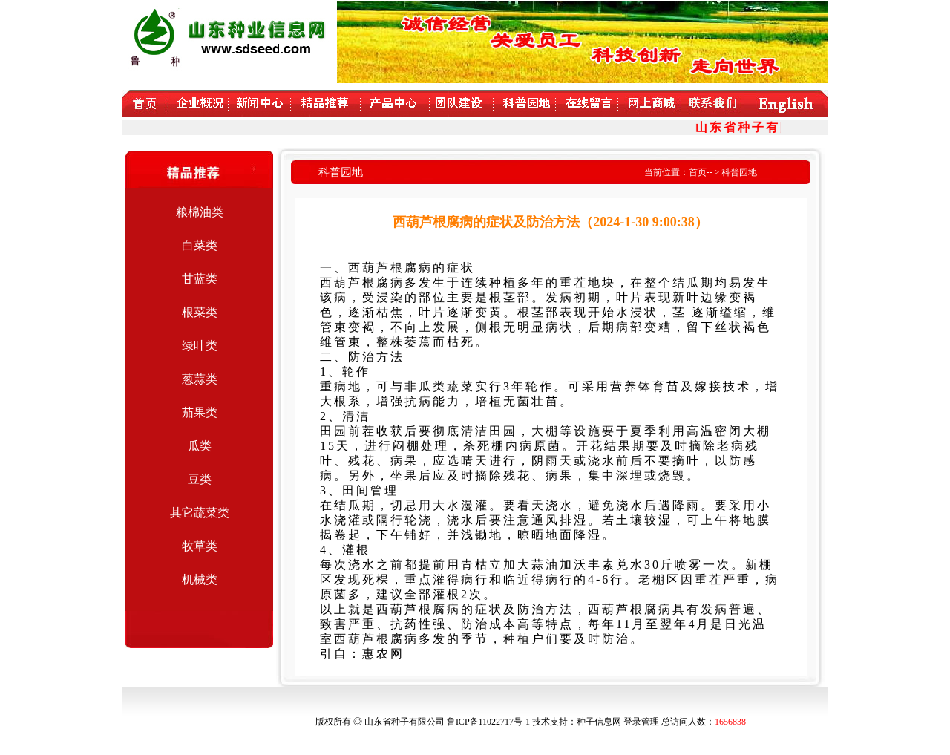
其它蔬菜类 (199, 512)
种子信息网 (599, 721)
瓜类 (200, 445)
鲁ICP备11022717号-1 (488, 721)
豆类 (200, 479)
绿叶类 (199, 345)
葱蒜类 (199, 379)
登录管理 (641, 721)
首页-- (700, 172)
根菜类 (199, 312)
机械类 (199, 579)
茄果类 (199, 412)
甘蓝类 (199, 278)
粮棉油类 (199, 212)
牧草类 (199, 546)
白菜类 (199, 245)
